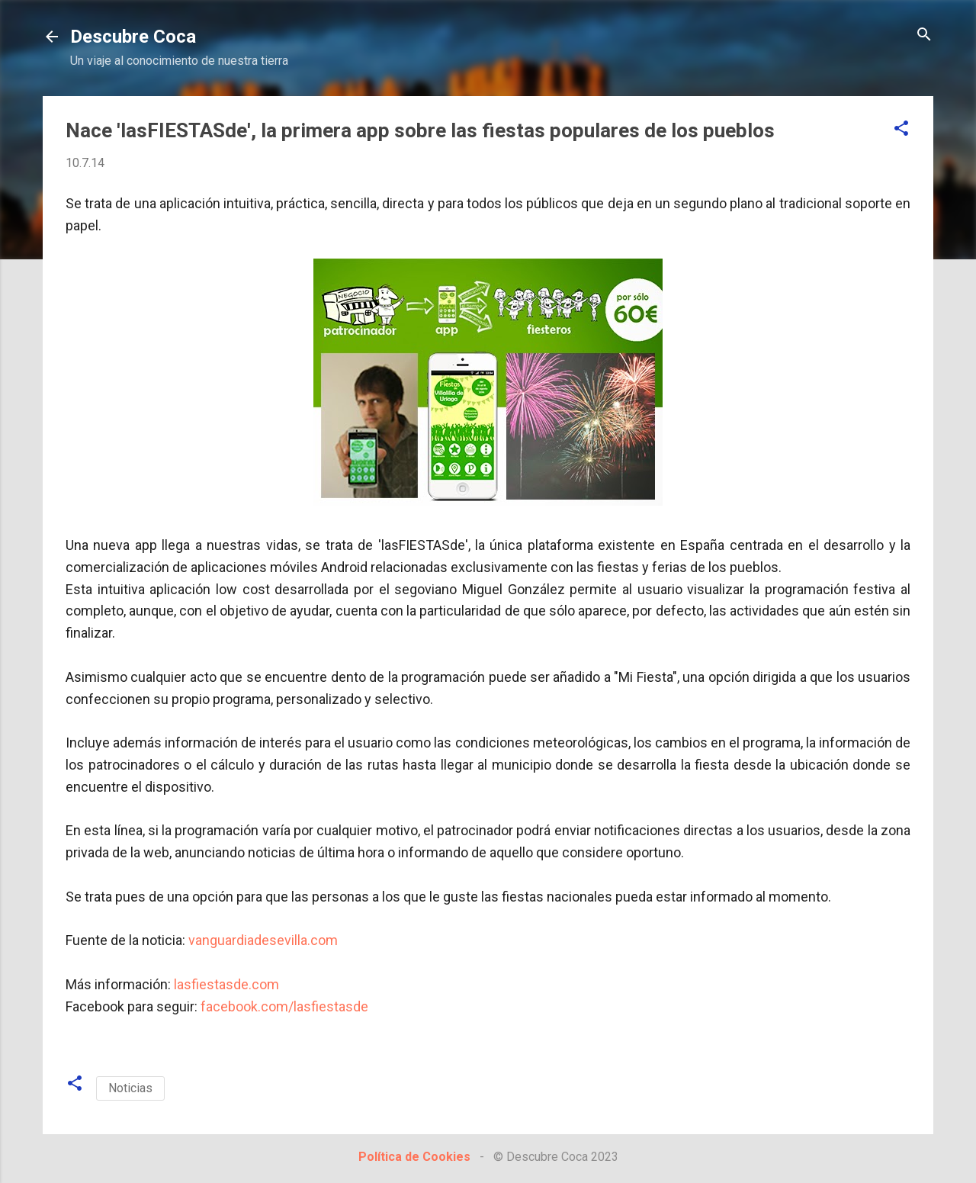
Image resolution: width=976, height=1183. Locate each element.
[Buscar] (924, 35)
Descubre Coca (133, 36)
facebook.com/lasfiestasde (284, 1006)
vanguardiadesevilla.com (263, 940)
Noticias (130, 1088)
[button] (901, 129)
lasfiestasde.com (226, 984)
